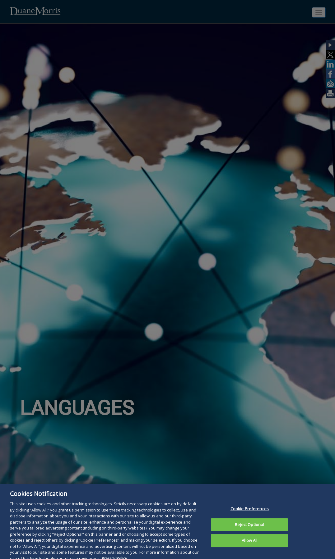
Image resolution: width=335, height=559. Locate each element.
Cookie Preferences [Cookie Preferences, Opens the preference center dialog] (249, 512)
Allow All (249, 543)
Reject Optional (249, 527)
